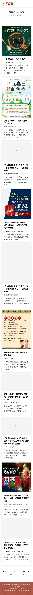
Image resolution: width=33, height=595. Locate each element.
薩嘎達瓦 (15, 174)
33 (19, 571)
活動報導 (6, 358)
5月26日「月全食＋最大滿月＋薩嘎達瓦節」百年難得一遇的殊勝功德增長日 (16, 545)
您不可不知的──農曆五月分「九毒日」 (15, 122)
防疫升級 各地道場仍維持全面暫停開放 (15, 353)
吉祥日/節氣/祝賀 (8, 62)
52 (19, 574)
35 (28, 571)
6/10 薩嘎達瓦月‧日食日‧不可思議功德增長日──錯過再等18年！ (16, 168)
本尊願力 (21, 504)
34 (24, 571)
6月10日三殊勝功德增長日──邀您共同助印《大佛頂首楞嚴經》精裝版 (16, 225)
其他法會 (6, 447)
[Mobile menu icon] (29, 4)
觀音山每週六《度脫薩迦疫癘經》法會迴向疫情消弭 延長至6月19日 (16, 397)
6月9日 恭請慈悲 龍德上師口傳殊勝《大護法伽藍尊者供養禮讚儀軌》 (16, 498)
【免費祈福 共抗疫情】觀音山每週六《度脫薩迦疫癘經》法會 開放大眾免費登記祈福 (16, 441)
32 (15, 571)
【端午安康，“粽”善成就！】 (16, 59)
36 (11, 574)
